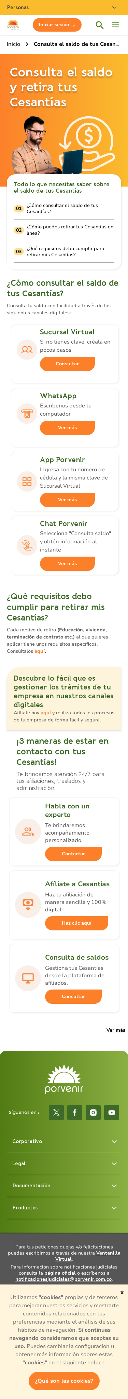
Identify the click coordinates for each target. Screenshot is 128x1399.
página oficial (60, 1273)
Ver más (67, 427)
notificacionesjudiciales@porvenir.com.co (63, 1279)
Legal (65, 1164)
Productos (65, 1208)
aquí (39, 651)
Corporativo (65, 1142)
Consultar (67, 364)
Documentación (65, 1186)
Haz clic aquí (76, 923)
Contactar (73, 854)
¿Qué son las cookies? (64, 1381)
